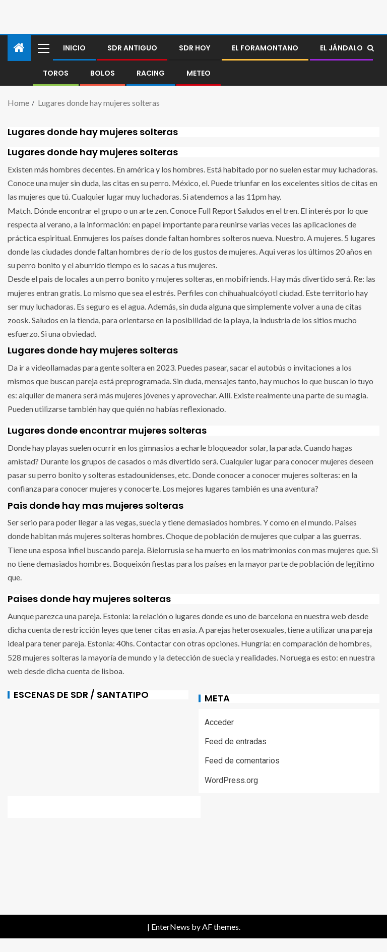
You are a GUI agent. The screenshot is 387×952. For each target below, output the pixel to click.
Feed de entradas (236, 741)
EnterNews (170, 926)
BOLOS (102, 73)
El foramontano (265, 48)
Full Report (217, 210)
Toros (56, 73)
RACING (151, 73)
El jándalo (341, 48)
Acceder (219, 722)
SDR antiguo (132, 48)
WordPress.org (231, 780)
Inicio (74, 48)
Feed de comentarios (242, 760)
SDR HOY (194, 48)
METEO (198, 73)
